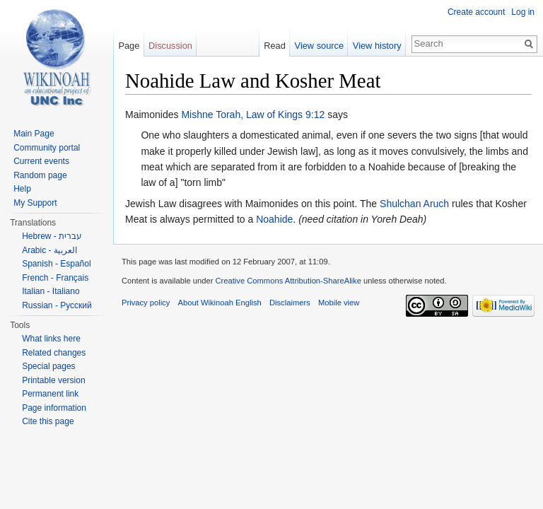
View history (377, 45)
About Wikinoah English (220, 302)
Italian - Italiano (50, 291)
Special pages (48, 366)
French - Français (55, 278)
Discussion (170, 45)
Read (275, 45)
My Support (35, 203)
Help (22, 189)
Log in (523, 12)
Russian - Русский (57, 305)
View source (319, 45)
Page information (54, 408)
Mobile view (338, 302)
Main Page (33, 134)
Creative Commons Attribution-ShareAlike (288, 280)
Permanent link (50, 394)
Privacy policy (146, 302)
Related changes (54, 353)
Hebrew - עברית (52, 236)
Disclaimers (289, 302)
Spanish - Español (56, 264)
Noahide (274, 219)
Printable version (53, 380)
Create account (476, 12)
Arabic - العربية (49, 250)
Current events (41, 161)
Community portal (46, 148)
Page (128, 45)
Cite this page (48, 421)
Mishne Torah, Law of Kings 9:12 (253, 114)
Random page (39, 175)
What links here (51, 339)
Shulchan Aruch (414, 203)
